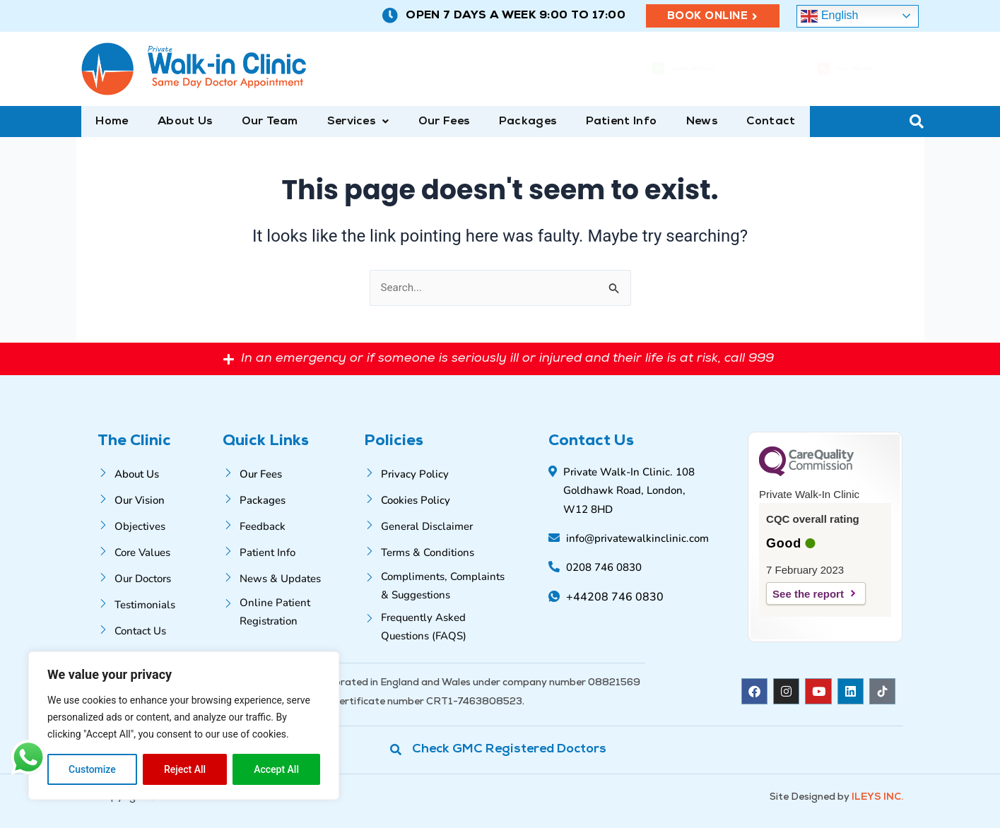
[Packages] (291, 498)
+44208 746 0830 (701, 70)
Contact (738, 122)
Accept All (276, 769)
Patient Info (596, 122)
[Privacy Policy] (436, 472)
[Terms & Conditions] (436, 551)
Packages (506, 122)
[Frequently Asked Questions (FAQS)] (436, 625)
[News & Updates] (291, 577)
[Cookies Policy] (436, 498)
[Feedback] (291, 524)
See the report (808, 594)
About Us (179, 122)
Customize (92, 769)
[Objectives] (158, 524)
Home (110, 122)
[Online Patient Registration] (291, 610)
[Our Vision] (158, 498)
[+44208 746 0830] (625, 69)
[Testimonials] (158, 603)
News (672, 122)
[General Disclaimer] (436, 524)
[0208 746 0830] (793, 69)
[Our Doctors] (158, 577)
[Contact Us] (158, 629)
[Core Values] (158, 551)
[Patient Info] (291, 551)
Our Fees (426, 122)
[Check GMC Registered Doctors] (500, 749)
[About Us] (158, 472)
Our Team (260, 122)
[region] (183, 725)
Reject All (185, 769)
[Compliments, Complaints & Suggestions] (436, 584)
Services (345, 122)
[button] (345, 122)
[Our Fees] (291, 472)
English (829, 16)
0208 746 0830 (862, 70)
